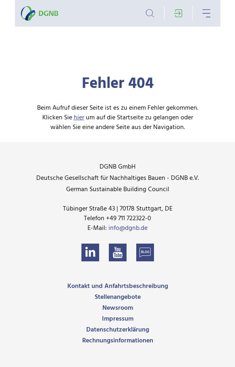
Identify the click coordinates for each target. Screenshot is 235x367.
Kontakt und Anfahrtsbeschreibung (117, 286)
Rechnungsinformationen (117, 341)
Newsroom (117, 308)
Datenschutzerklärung (117, 330)
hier (79, 118)
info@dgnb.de (128, 228)
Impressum (117, 319)
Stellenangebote (118, 297)
